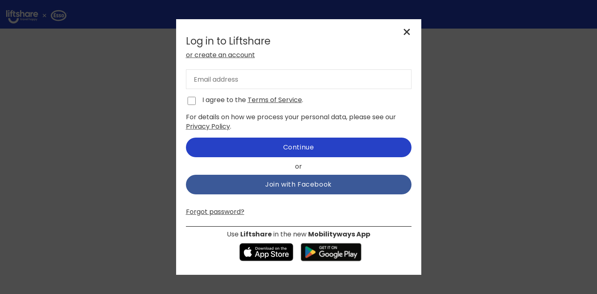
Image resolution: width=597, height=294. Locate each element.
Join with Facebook (298, 184)
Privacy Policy (208, 126)
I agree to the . (252, 100)
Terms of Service (275, 100)
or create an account (220, 55)
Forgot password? (215, 211)
